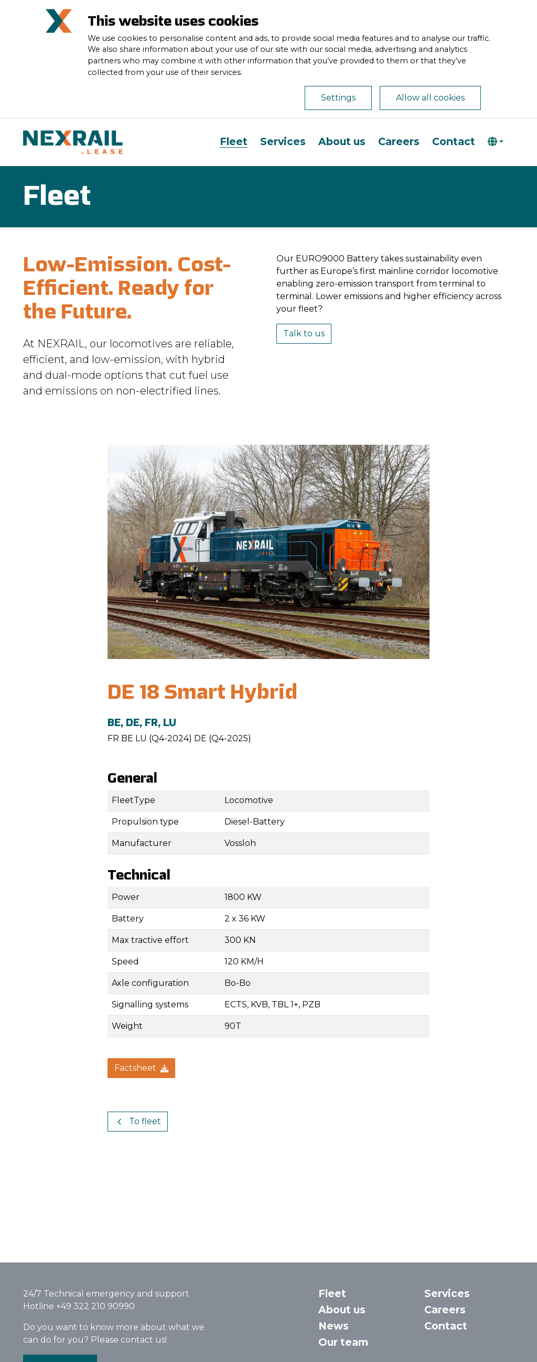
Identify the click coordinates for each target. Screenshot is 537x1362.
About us (342, 141)
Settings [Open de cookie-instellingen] (338, 98)
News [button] (333, 1326)
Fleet (234, 141)
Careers (399, 141)
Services (283, 141)
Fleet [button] (332, 1293)
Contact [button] (445, 1326)
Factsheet (141, 1068)
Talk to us (304, 333)
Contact (453, 141)
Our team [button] (343, 1342)
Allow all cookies (430, 98)
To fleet (137, 1121)
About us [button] (342, 1309)
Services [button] (447, 1293)
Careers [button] (445, 1309)
